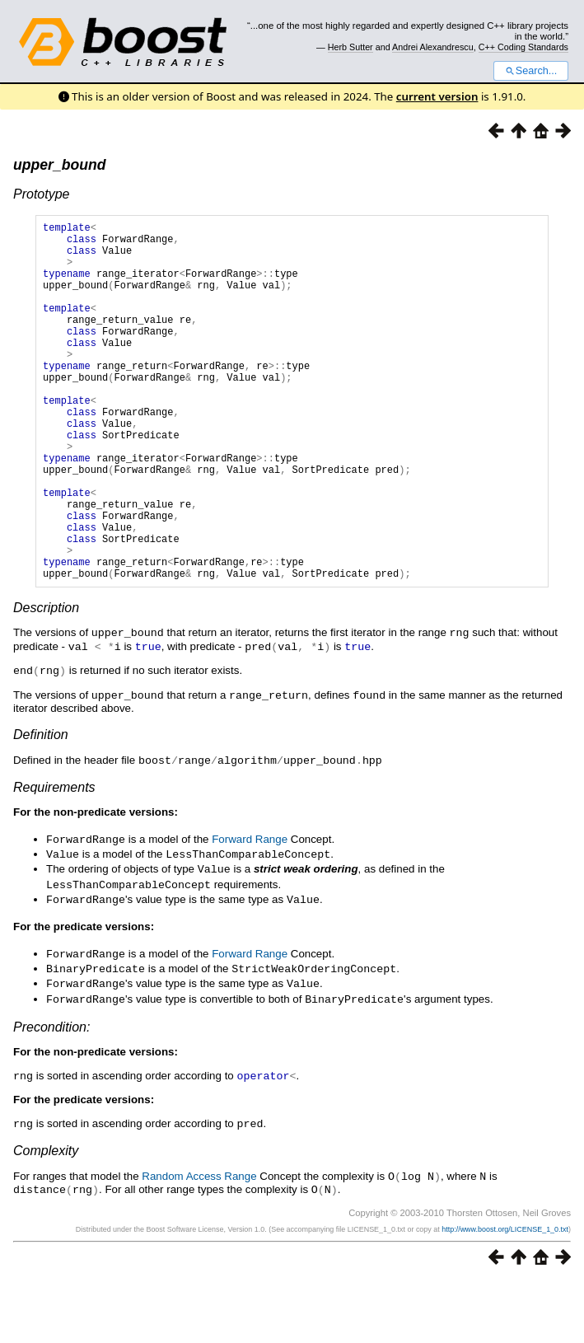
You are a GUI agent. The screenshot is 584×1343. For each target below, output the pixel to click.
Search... (531, 71)
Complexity (45, 1214)
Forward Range (249, 911)
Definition (40, 808)
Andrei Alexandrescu (433, 47)
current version (437, 96)
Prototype (41, 194)
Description (46, 684)
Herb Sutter (350, 47)
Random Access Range (199, 1239)
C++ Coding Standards (523, 47)
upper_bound (59, 165)
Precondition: (51, 1092)
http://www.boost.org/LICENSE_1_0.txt (505, 1291)
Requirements (54, 860)
